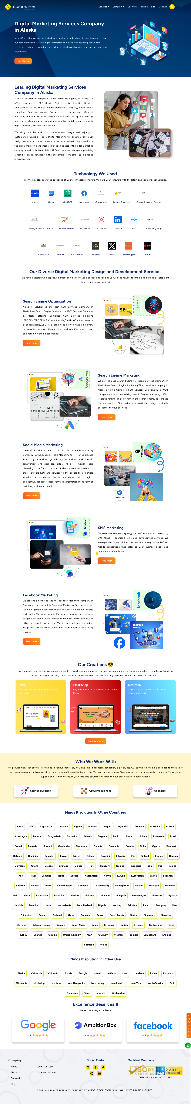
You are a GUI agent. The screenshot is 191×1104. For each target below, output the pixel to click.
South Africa (78, 925)
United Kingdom (72, 934)
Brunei (18, 846)
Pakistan (132, 905)
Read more (31, 343)
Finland (145, 856)
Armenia (139, 826)
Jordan (74, 875)
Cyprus (156, 846)
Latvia (153, 875)
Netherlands (64, 905)
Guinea (79, 865)
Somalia (61, 925)
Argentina (122, 826)
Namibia (18, 905)
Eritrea (76, 856)
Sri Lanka (109, 925)
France (159, 856)
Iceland (120, 865)
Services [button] (103, 7)
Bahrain (37, 836)
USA (89, 934)
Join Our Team (45, 1066)
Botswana (158, 836)
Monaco (105, 895)
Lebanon (168, 875)
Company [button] (117, 7)
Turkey (23, 934)
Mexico (75, 895)
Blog (153, 7)
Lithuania (83, 885)
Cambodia (64, 846)
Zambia (134, 934)
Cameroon (81, 846)
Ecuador (49, 856)
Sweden (138, 925)
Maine (153, 973)
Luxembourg (102, 885)
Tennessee (72, 993)
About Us (15, 1072)
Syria (171, 925)
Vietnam (118, 934)
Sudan (124, 925)
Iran (149, 865)
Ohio (172, 983)
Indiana (111, 973)
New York (136, 983)
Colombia (114, 846)
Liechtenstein (64, 885)
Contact (163, 7)
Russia (100, 915)
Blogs (13, 1084)
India (20, 826)
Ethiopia (120, 856)
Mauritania (42, 895)
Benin (116, 836)
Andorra (92, 826)
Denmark (171, 846)
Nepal (48, 905)
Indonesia (136, 865)
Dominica (33, 856)
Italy (21, 875)
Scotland (89, 944)
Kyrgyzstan (137, 875)
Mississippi (39, 983)
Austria (170, 826)
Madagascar (122, 885)
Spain (95, 925)
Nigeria (102, 905)
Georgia (173, 856)
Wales (103, 944)
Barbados (72, 836)
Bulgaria (32, 846)
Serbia (133, 915)
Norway (117, 905)
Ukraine (52, 934)
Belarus (88, 836)
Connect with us (47, 1072)
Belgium (102, 836)
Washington (118, 993)
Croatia (129, 846)
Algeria (78, 826)
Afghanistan (46, 826)
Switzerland (155, 925)
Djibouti (17, 856)
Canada (98, 846)
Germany (20, 865)
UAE (31, 826)
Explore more (95, 741)
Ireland (172, 865)
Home (14, 1066)
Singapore (149, 915)
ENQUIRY (189, 1025)
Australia (155, 826)
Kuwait (121, 875)
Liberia (35, 885)
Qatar (71, 915)
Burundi (47, 846)
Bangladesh (54, 836)
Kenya (107, 875)
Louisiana (139, 973)
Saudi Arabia (117, 915)
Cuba (143, 846)
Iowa (124, 973)
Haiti (91, 865)
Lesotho (20, 885)
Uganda (37, 934)
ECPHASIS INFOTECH (142, 1090)
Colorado (53, 973)
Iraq (160, 865)
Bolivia (143, 836)
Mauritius (59, 895)
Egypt (63, 856)
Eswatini (105, 856)
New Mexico (117, 983)
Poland (42, 915)
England (166, 934)
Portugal (57, 915)
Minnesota (21, 983)
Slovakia (166, 915)
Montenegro (139, 895)
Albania (63, 826)
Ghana (34, 865)
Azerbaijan (21, 836)
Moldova (89, 895)
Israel (33, 875)
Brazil (173, 836)
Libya (48, 885)
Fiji (133, 856)
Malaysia (154, 885)
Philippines (26, 915)
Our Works (133, 7)
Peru (174, 905)
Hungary (105, 865)
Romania (85, 915)
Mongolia (121, 895)
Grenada (63, 865)
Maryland (168, 973)
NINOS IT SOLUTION (99, 1090)
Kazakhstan (91, 875)
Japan (61, 875)
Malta (27, 895)
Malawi (139, 885)
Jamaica (46, 875)
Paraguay (160, 905)
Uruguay (103, 934)
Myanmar (173, 895)
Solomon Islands (41, 925)
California (36, 973)
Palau (146, 905)
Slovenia (21, 925)
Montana (56, 983)
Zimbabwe (150, 934)
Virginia (101, 993)
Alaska (21, 973)
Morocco (157, 895)
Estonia (90, 856)
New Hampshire (76, 983)
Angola (107, 826)
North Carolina (155, 983)
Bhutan (129, 836)
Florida (68, 973)
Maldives (170, 885)
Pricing (144, 7)
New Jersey (97, 983)
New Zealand (84, 905)
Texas (87, 993)
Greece (49, 865)
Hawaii (97, 973)
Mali (15, 895)
